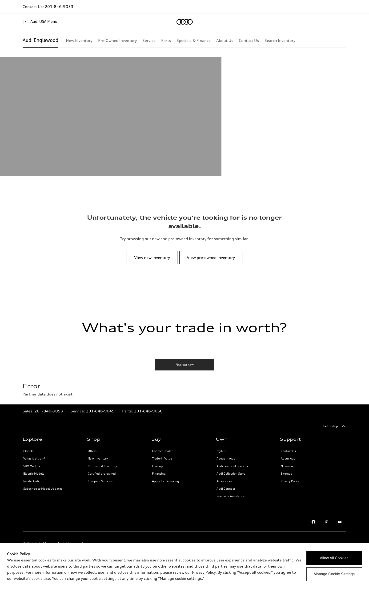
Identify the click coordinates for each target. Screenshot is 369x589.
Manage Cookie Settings (334, 574)
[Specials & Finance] (193, 40)
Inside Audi (31, 481)
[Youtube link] (339, 521)
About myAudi (226, 458)
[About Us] (224, 40)
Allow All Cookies (334, 558)
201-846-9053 (59, 6)
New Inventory (98, 458)
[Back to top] (334, 426)
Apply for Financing (165, 481)
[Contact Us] (249, 40)
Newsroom (288, 466)
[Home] (31, 22)
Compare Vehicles (100, 481)
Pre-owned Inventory (102, 466)
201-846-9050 (148, 411)
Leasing (157, 466)
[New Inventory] (79, 40)
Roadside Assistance (231, 496)
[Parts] (166, 40)
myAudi (222, 451)
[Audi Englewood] (40, 40)
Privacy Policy (290, 481)
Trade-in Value (162, 458)
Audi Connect (226, 488)
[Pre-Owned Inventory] (117, 40)
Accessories (224, 481)
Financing (159, 473)
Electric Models (33, 473)
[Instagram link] (326, 521)
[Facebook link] (313, 521)
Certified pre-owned (102, 473)
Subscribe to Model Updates (42, 488)
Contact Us (288, 451)
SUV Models (31, 466)
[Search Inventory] (280, 40)
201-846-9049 (100, 411)
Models (28, 451)
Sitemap (286, 473)
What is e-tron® (34, 458)
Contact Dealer (162, 451)
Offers (92, 451)
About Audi (288, 458)
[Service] (149, 40)
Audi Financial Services (232, 466)
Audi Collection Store (231, 473)
